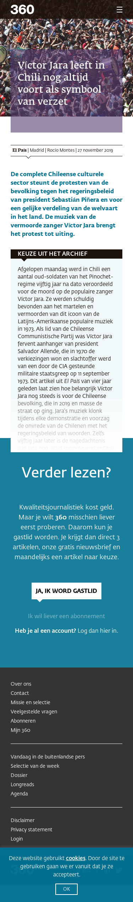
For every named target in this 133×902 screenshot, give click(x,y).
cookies (75, 858)
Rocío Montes (60, 150)
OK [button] (66, 889)
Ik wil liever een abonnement (66, 617)
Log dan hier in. (98, 631)
